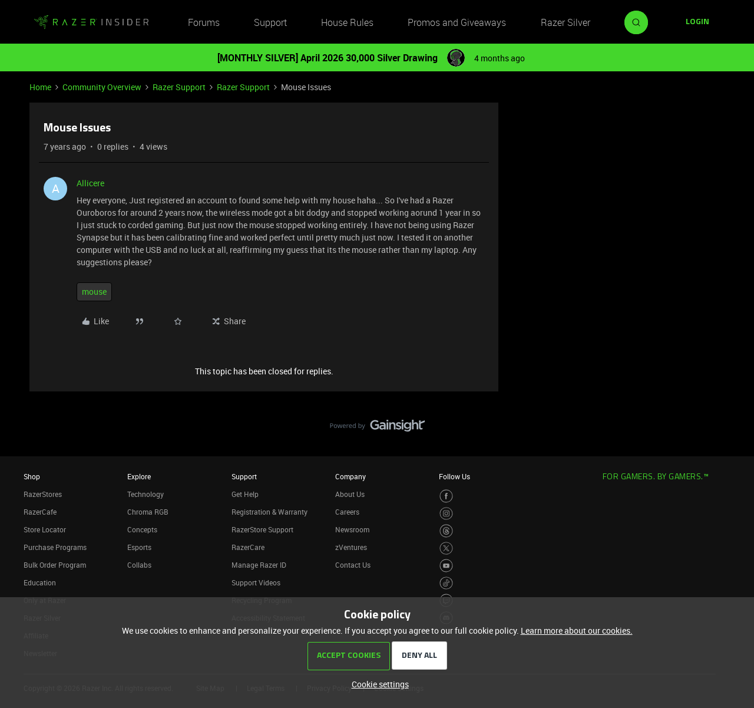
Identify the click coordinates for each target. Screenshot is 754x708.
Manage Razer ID (259, 564)
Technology (145, 494)
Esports (139, 547)
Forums (204, 22)
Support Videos (256, 582)
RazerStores (43, 494)
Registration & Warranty (269, 511)
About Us (350, 494)
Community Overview (101, 87)
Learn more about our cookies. (577, 630)
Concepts (142, 529)
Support (270, 22)
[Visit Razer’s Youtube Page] (446, 565)
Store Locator (45, 529)
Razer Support (179, 87)
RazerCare (248, 547)
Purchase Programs (55, 547)
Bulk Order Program (55, 564)
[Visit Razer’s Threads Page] (446, 530)
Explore (139, 476)
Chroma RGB (147, 511)
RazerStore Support (262, 529)
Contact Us (353, 564)
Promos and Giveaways (457, 22)
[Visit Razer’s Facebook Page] (446, 496)
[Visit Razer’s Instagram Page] (446, 513)
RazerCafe (40, 511)
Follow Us (454, 476)
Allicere (90, 183)
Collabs (139, 564)
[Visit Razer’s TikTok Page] (446, 583)
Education (40, 582)
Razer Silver (565, 22)
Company (350, 476)
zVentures (351, 547)
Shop (32, 476)
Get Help (245, 494)
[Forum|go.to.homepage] (91, 22)
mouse (94, 291)
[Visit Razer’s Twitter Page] (446, 548)
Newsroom (352, 529)
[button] (697, 22)
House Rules (347, 22)
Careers (347, 511)
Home (40, 87)
